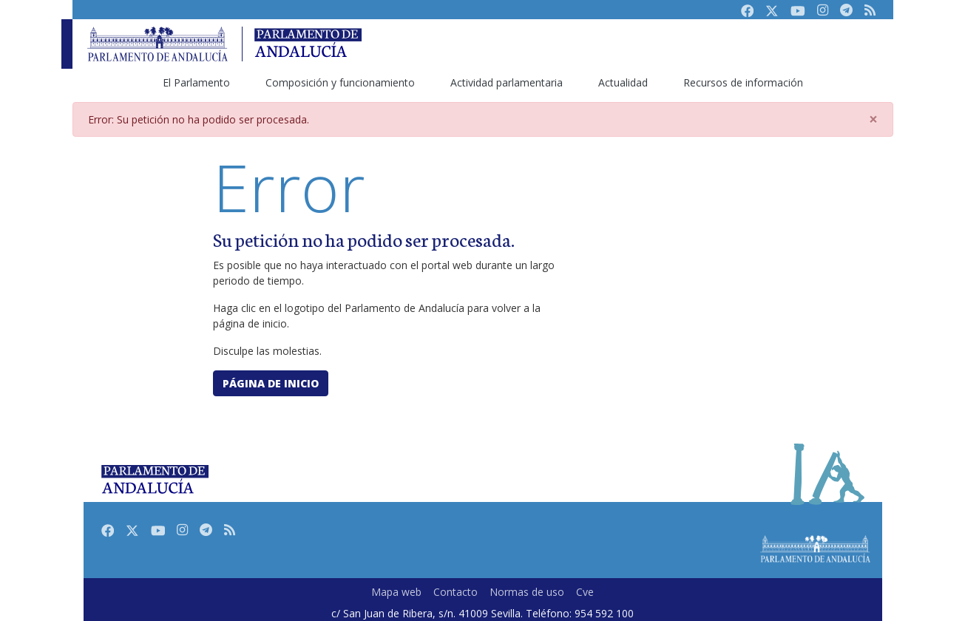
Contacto (455, 592)
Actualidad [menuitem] (623, 82)
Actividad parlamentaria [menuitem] (506, 82)
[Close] (873, 119)
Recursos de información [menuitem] (743, 82)
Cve (585, 592)
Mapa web (396, 592)
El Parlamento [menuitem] (196, 82)
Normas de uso (527, 592)
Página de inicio (271, 383)
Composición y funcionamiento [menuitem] (340, 82)
